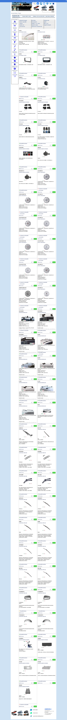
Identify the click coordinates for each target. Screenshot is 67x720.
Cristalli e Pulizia (14, 74)
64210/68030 (21, 311)
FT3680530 (21, 638)
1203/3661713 (40, 287)
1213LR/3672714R (22, 264)
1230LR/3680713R (22, 194)
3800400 (20, 685)
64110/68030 (40, 311)
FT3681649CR (40, 615)
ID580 (20, 521)
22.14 (39, 30)
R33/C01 (39, 428)
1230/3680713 (40, 170)
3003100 (39, 147)
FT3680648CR (21, 591)
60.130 (20, 357)
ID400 (39, 521)
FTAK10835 (21, 147)
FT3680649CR (40, 591)
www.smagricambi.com (48, 714)
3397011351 (21, 498)
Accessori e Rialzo (14, 19)
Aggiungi (35, 51)
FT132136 (21, 124)
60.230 (39, 357)
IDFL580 (20, 568)
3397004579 (40, 498)
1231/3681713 (40, 194)
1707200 (39, 661)
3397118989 (21, 474)
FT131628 (39, 100)
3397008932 (40, 544)
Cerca (53, 11)
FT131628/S (21, 100)
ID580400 (39, 451)
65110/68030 (21, 334)
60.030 (39, 334)
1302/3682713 (40, 264)
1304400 (39, 638)
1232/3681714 (40, 217)
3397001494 (21, 451)
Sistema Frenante (14, 59)
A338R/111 (21, 428)
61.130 (39, 381)
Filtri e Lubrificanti (15, 36)
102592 (20, 53)
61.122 (20, 404)
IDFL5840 (39, 474)
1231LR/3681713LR (22, 217)
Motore (15, 48)
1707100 (20, 661)
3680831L (21, 77)
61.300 (20, 381)
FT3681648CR (21, 615)
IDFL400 (39, 568)
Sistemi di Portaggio (15, 62)
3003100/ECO (21, 170)
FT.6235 (39, 77)
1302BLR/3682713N (22, 287)
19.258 (20, 30)
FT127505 (39, 124)
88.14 (39, 404)
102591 (39, 53)
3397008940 (21, 544)
